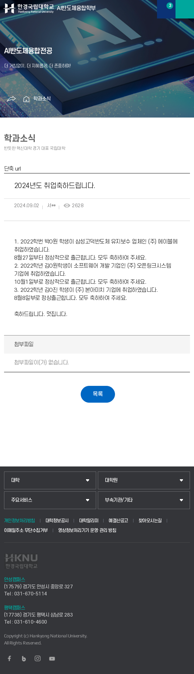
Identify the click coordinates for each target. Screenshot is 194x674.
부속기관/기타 (118, 500)
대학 (15, 480)
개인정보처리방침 (19, 520)
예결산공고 (118, 520)
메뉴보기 (185, 9)
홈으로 (26, 99)
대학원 (111, 480)
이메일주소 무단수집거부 (26, 530)
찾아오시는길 (150, 520)
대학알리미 (89, 520)
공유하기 (11, 99)
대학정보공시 (57, 520)
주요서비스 (21, 500)
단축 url (12, 169)
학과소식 (42, 99)
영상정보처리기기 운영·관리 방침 (87, 530)
